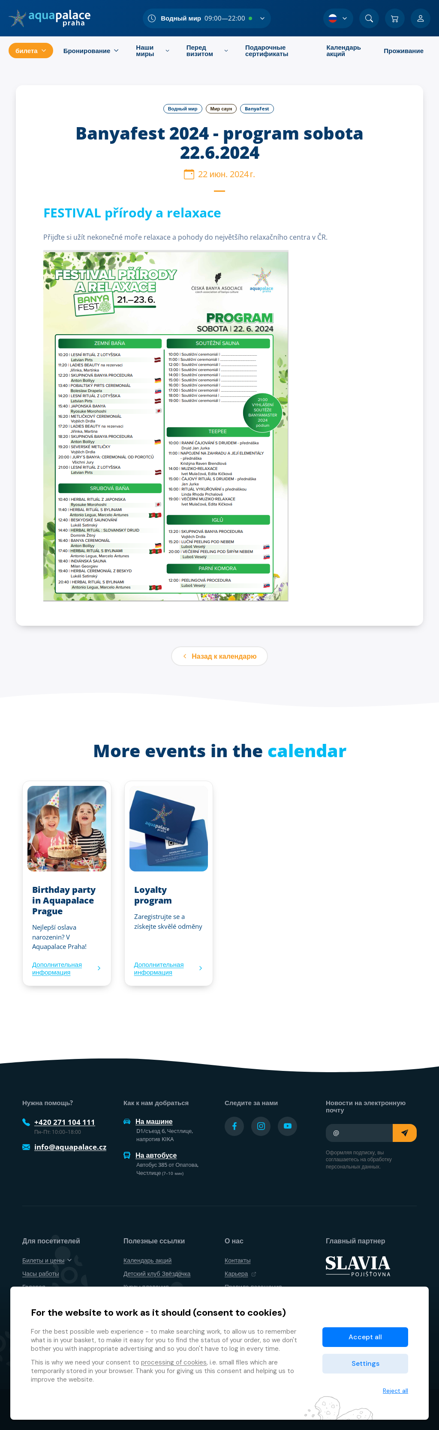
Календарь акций (147, 1260)
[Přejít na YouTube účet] (287, 1126)
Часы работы (40, 1273)
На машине (148, 1121)
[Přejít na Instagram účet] (261, 1126)
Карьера (240, 1273)
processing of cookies (174, 1362)
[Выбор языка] (338, 18)
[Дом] (49, 18)
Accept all (365, 1336)
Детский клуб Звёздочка (156, 1273)
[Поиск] (369, 18)
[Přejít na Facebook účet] (234, 1126)
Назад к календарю (219, 656)
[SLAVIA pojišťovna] (358, 1265)
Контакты (237, 1260)
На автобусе (150, 1155)
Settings (365, 1363)
